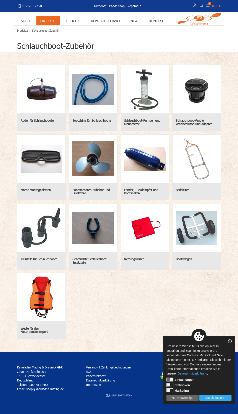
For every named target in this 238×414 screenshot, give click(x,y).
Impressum (93, 384)
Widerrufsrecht (96, 376)
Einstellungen (180, 379)
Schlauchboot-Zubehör (46, 30)
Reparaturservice (106, 21)
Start (25, 21)
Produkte (48, 21)
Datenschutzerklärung (100, 380)
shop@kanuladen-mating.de (45, 389)
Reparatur (134, 6)
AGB (88, 371)
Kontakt (156, 21)
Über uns (73, 21)
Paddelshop (117, 6)
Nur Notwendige (182, 397)
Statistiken (178, 385)
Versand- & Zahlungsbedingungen (108, 367)
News (135, 21)
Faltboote (100, 6)
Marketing (177, 390)
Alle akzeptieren (215, 397)
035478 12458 (29, 6)
